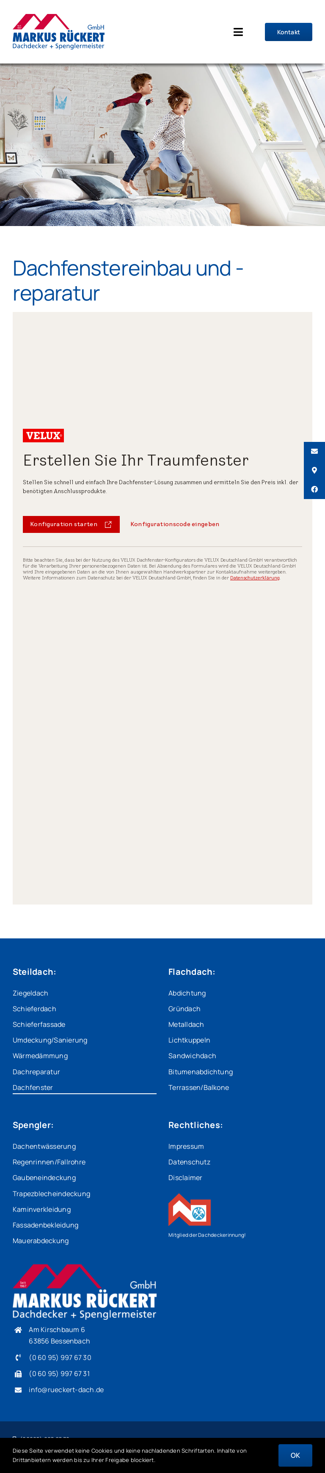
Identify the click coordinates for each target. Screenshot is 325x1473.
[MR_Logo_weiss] (85, 1267)
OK (295, 1455)
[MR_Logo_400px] (59, 17)
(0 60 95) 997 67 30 (60, 1357)
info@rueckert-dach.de (66, 1389)
